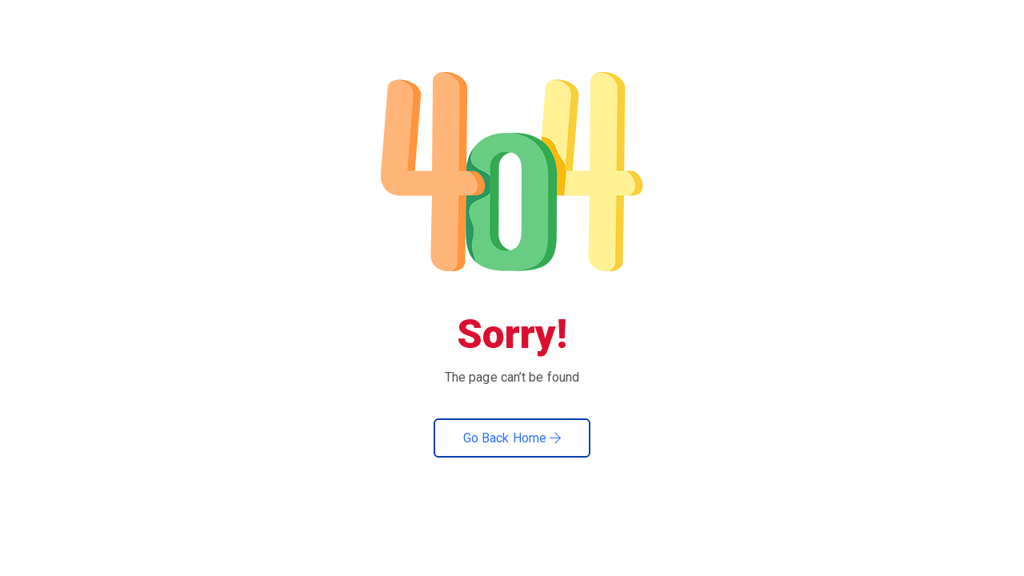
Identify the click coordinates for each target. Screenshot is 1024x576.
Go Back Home (512, 438)
